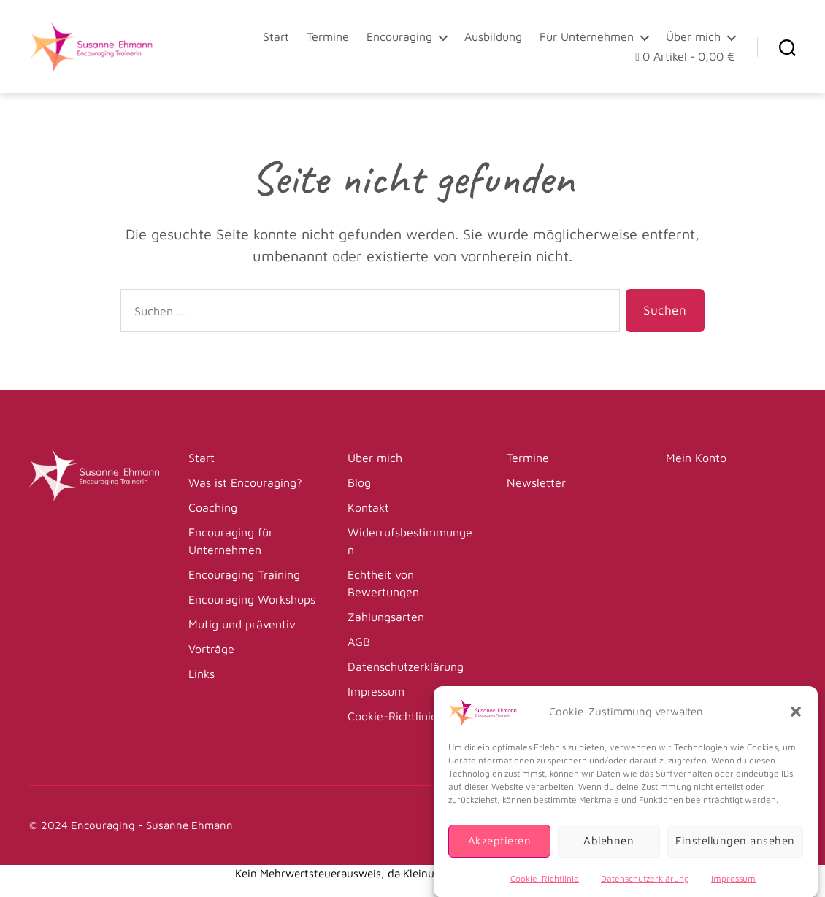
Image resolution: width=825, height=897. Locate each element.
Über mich (693, 36)
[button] (795, 721)
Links (201, 673)
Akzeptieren (500, 850)
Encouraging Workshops (251, 599)
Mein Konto (696, 457)
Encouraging (399, 36)
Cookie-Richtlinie (544, 887)
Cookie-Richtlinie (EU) (406, 716)
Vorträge (211, 648)
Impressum (733, 887)
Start (276, 36)
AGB (359, 641)
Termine (328, 36)
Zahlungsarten (386, 616)
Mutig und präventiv (242, 624)
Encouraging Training (244, 574)
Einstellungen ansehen (735, 850)
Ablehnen (608, 850)
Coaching (212, 507)
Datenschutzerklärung (645, 887)
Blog (359, 482)
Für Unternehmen (587, 36)
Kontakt (368, 507)
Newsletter (536, 482)
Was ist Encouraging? (245, 482)
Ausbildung (493, 36)
